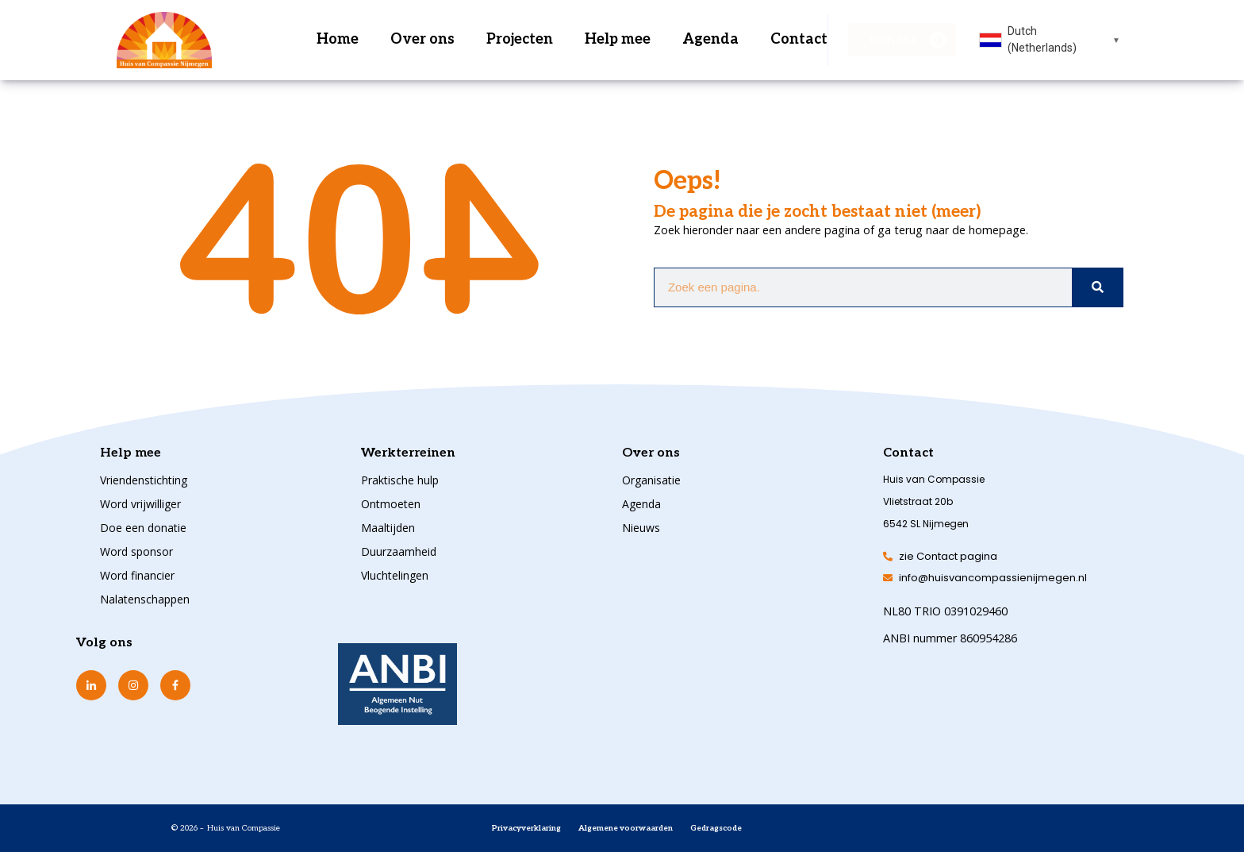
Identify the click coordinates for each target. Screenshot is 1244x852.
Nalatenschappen (145, 599)
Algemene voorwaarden (625, 828)
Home (338, 39)
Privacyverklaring (526, 828)
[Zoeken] (1097, 287)
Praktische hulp (400, 480)
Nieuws (641, 527)
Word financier (137, 575)
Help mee (618, 39)
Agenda (710, 39)
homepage (997, 229)
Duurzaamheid (398, 551)
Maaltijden (388, 527)
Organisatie (651, 480)
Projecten (519, 39)
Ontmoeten (390, 503)
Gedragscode (716, 828)
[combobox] (1050, 39)
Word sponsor (136, 551)
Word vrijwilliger (140, 503)
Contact (798, 39)
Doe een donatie (143, 527)
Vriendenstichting (143, 480)
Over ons (422, 39)
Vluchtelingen (394, 575)
